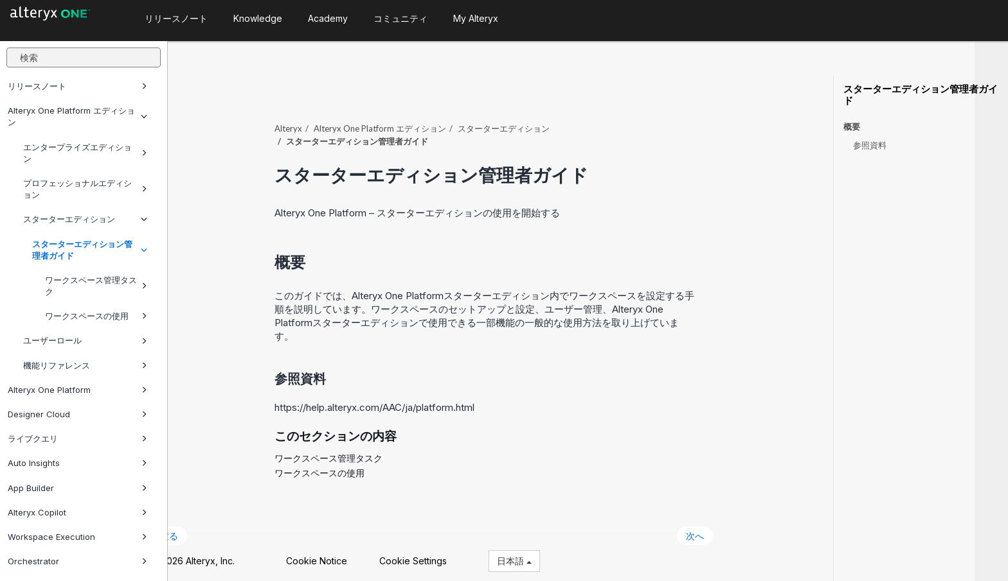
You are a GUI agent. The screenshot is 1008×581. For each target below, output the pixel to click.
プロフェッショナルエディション (85, 189)
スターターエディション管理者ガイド (89, 250)
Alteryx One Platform (77, 390)
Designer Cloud (77, 414)
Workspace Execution (77, 537)
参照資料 (870, 145)
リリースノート (77, 86)
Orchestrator (77, 561)
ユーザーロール (85, 340)
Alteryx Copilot (77, 512)
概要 (851, 127)
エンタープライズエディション (85, 153)
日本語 (547, 554)
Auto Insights (77, 463)
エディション (413, 121)
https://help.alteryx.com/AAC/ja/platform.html (408, 400)
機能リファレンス (85, 365)
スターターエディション (85, 219)
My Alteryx (475, 18)
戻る (202, 528)
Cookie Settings (446, 554)
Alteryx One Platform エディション (77, 116)
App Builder (77, 488)
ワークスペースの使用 (96, 316)
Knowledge (257, 18)
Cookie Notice (349, 554)
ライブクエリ (77, 438)
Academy (328, 18)
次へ (728, 528)
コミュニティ (401, 18)
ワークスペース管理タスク (96, 286)
